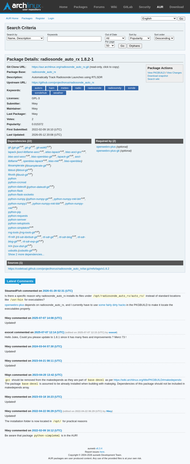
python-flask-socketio (21, 194)
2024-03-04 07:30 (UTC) (47, 346)
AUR (160, 7)
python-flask (15, 190)
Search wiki (153, 79)
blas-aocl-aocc (17, 156)
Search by (12, 34)
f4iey (109, 412)
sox (10, 246)
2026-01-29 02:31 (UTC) (58, 290)
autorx (38, 88)
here (102, 453)
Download (177, 7)
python (12, 178)
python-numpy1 (17, 203)
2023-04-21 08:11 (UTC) (47, 361)
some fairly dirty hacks (112, 305)
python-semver (17, 219)
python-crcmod (17, 182)
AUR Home (12, 18)
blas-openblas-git (41, 156)
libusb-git (22, 174)
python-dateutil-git (39, 187)
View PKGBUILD (157, 72)
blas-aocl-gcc (73, 152)
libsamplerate (16, 165)
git (9, 147)
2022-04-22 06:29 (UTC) (47, 411)
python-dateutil (17, 187)
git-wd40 (41, 147)
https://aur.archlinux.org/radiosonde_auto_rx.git (60, 66)
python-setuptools (19, 223)
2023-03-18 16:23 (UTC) (47, 397)
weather (58, 92)
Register (40, 18)
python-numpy (16, 199)
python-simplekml (18, 228)
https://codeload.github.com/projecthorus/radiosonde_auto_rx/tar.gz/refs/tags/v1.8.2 (58, 268)
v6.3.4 (99, 449)
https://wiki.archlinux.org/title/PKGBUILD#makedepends (147, 380)
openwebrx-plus (106, 146)
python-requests (18, 215)
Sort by (132, 34)
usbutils (12, 250)
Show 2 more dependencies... (26, 254)
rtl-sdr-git (48, 237)
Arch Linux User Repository (23, 6)
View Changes (174, 72)
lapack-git (64, 156)
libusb (11, 174)
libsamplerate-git (36, 165)
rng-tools (13, 232)
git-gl (28, 147)
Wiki (114, 7)
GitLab (127, 7)
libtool (11, 170)
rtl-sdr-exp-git (31, 241)
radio (78, 88)
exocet (112, 332)
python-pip (14, 212)
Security (145, 7)
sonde (131, 88)
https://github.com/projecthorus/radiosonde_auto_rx (63, 82)
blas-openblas (72, 161)
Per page (110, 41)
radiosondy (115, 88)
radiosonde (94, 88)
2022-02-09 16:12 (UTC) (47, 431)
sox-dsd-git (21, 246)
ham (51, 88)
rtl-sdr (11, 237)
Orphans (134, 45)
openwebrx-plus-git (108, 150)
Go (122, 45)
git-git (16, 147)
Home (63, 7)
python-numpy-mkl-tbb (46, 203)
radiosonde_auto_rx (44, 72)
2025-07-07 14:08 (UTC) (47, 318)
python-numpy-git (37, 199)
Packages (81, 7)
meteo (64, 88)
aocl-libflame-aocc (29, 152)
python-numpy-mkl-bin (67, 199)
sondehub (41, 92)
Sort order (159, 34)
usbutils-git (25, 250)
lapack (12, 152)
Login (51, 18)
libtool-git (22, 170)
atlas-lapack (52, 152)
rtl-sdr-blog (65, 237)
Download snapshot (158, 76)
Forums (99, 7)
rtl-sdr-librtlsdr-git (27, 237)
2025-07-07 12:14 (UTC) (49, 332)
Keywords (52, 34)
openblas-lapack (33, 161)
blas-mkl (53, 161)
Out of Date (111, 34)
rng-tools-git (27, 232)
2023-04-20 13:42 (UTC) (47, 375)
